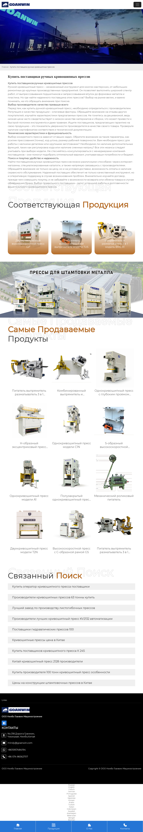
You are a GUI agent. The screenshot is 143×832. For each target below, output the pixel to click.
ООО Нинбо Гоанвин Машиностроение (22, 768)
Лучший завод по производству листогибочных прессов (53, 608)
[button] (129, 234)
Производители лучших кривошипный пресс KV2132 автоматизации (62, 618)
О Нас (89, 826)
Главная (5, 67)
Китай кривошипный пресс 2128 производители (47, 661)
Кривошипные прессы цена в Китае (38, 640)
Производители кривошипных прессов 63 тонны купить (53, 597)
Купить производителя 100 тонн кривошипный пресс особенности (61, 672)
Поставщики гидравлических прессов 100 (43, 629)
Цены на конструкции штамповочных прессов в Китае (52, 683)
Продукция (53, 826)
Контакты (125, 826)
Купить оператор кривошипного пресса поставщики (51, 586)
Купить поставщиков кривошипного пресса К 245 (48, 650)
